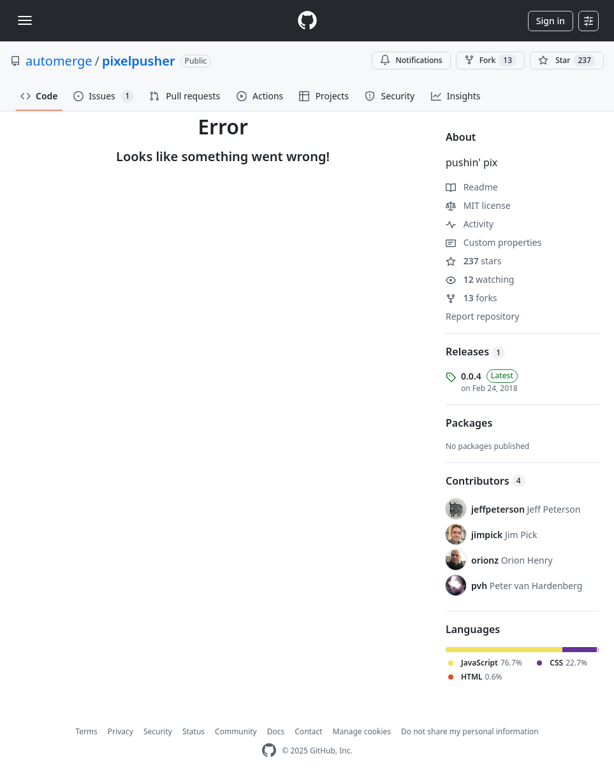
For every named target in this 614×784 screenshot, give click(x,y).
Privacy (120, 731)
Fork (490, 60)
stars (473, 261)
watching (480, 279)
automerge (59, 60)
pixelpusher (138, 60)
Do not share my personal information (470, 731)
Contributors (485, 481)
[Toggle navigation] (24, 20)
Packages (469, 423)
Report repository (482, 316)
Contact (308, 731)
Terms (86, 731)
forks (471, 298)
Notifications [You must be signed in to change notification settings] (411, 60)
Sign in (550, 21)
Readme (472, 187)
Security (157, 731)
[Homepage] (307, 20)
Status (193, 731)
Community (236, 731)
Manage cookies (362, 731)
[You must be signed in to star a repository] (567, 60)
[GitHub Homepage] (269, 751)
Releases (475, 352)
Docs (276, 731)
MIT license (478, 205)
